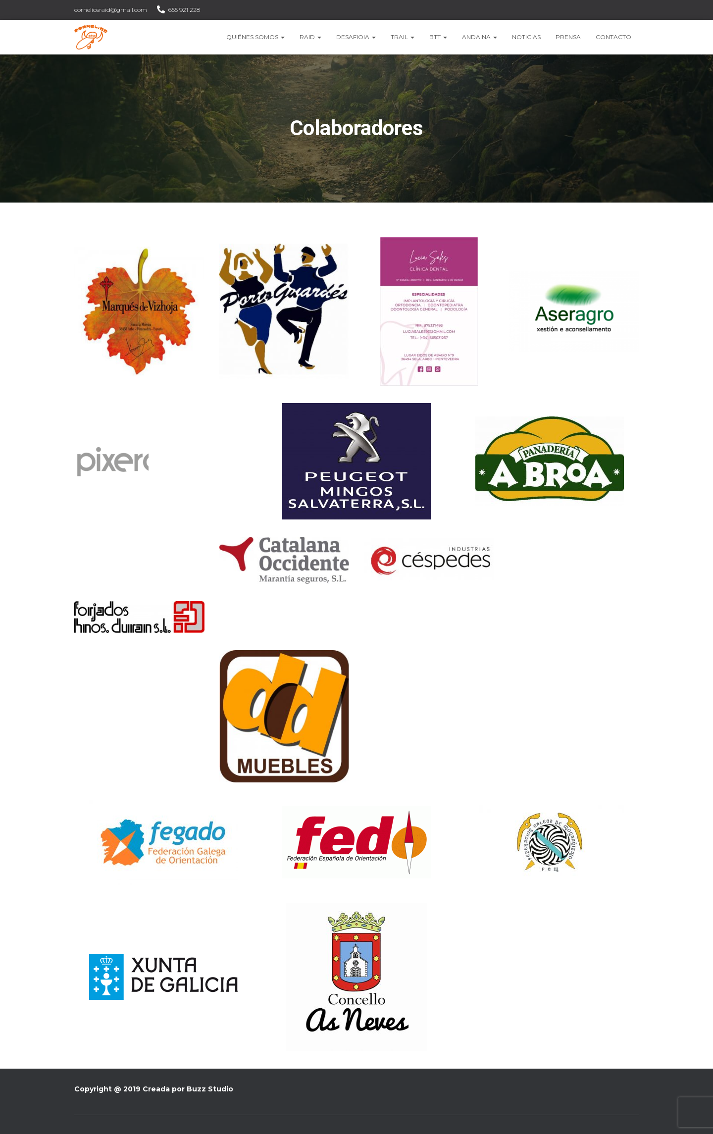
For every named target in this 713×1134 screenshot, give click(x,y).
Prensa (568, 37)
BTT (438, 37)
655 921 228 (184, 9)
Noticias (526, 37)
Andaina (479, 37)
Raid (310, 37)
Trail (402, 37)
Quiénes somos (255, 37)
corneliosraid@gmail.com (110, 9)
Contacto (613, 37)
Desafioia (356, 37)
